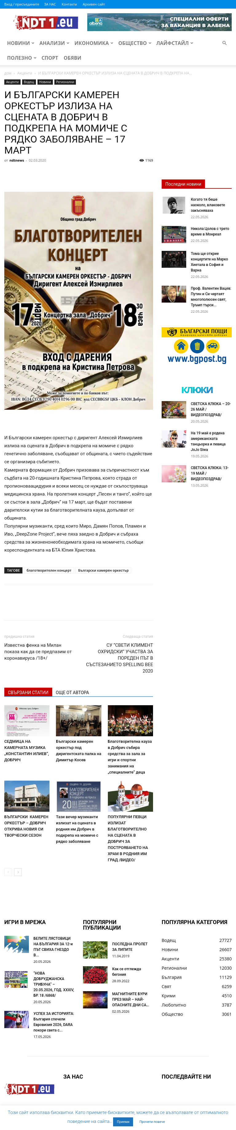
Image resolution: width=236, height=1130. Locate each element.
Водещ (29, 82)
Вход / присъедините (21, 4)
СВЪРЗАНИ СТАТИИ (28, 692)
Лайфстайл (174, 43)
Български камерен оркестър (103, 570)
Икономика (93, 43)
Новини (20, 43)
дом (7, 73)
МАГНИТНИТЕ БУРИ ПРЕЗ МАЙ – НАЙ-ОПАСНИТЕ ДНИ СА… (130, 999)
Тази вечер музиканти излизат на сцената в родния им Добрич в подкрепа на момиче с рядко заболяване (77, 829)
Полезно (22, 57)
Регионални (65, 82)
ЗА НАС (50, 4)
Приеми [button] (123, 1122)
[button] (224, 43)
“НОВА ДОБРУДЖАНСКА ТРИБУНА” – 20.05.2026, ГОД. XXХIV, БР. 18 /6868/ (53, 984)
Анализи (54, 43)
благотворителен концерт (48, 570)
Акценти (24, 73)
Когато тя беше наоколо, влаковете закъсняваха (208, 205)
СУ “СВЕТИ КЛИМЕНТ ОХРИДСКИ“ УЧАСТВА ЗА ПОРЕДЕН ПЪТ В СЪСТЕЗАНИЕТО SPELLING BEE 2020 (119, 658)
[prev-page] (8, 872)
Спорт (49, 57)
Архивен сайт (94, 4)
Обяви (72, 57)
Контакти (69, 4)
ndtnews (17, 160)
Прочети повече (152, 1122)
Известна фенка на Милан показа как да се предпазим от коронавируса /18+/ (38, 651)
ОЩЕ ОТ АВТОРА (72, 692)
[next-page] (18, 872)
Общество (134, 43)
